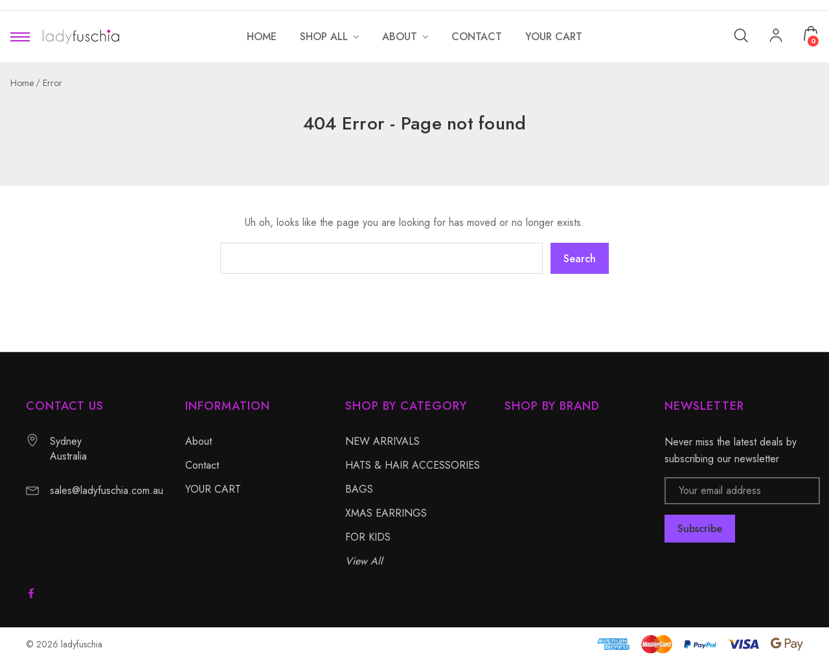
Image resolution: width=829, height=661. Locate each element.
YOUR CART (213, 489)
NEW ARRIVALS (382, 441)
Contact (202, 465)
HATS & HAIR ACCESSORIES (412, 465)
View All (364, 561)
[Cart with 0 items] (811, 33)
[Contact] (476, 36)
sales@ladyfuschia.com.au (106, 490)
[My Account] (776, 37)
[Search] (741, 34)
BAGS (359, 489)
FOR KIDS (368, 537)
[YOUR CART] (553, 36)
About (198, 441)
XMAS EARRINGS (386, 513)
